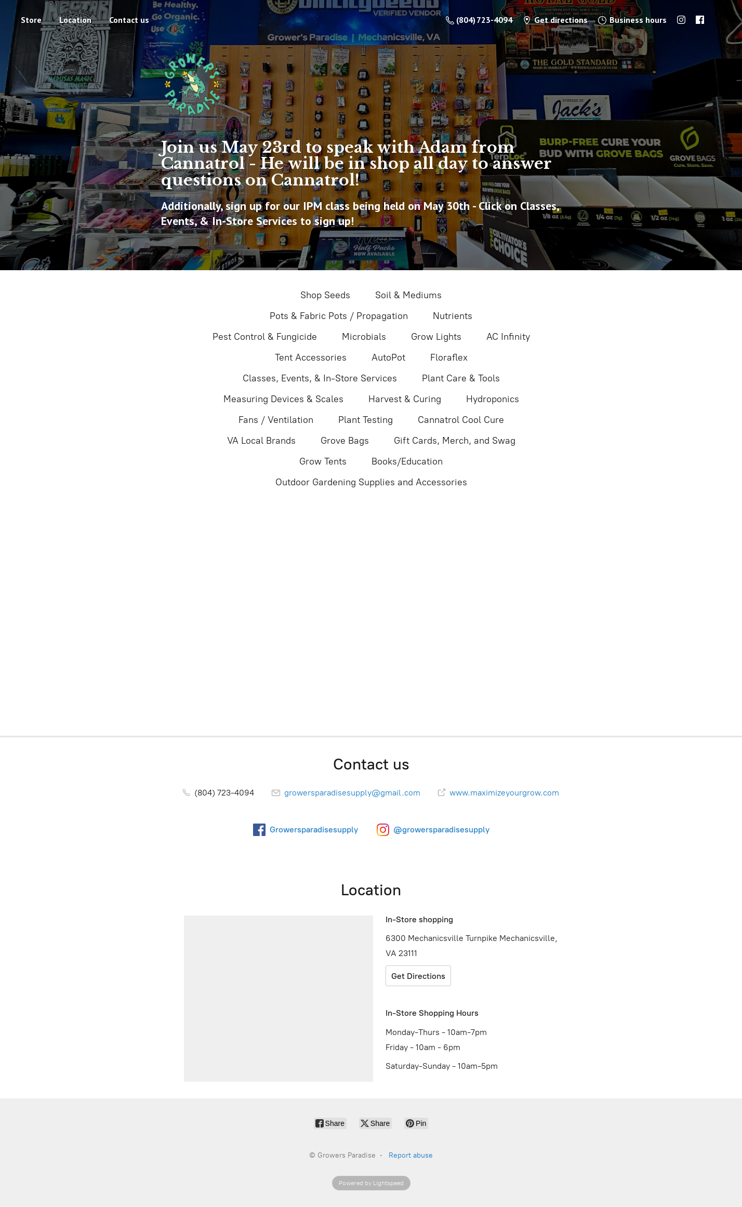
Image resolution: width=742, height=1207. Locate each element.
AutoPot (388, 357)
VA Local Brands (261, 440)
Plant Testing (365, 420)
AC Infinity (508, 336)
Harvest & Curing (404, 399)
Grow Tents (323, 461)
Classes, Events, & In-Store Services (320, 378)
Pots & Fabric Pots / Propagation (339, 316)
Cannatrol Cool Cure (461, 420)
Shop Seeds (325, 295)
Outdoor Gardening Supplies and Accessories (371, 482)
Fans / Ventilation (276, 420)
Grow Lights (436, 336)
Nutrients (452, 316)
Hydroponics (492, 399)
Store (31, 20)
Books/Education (407, 461)
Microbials (364, 336)
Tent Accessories (311, 357)
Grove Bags (345, 440)
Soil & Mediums (408, 295)
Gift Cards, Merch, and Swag (454, 440)
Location (75, 20)
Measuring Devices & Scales (283, 399)
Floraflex (449, 357)
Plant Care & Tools (461, 378)
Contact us (129, 20)
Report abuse (411, 1155)
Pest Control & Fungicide (265, 336)
